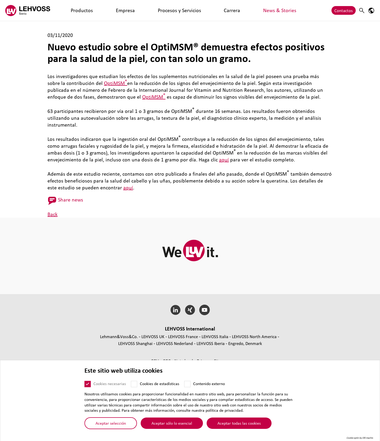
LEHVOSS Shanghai (135, 343)
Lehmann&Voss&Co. (119, 336)
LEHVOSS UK (152, 336)
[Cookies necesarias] (87, 384)
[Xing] (190, 310)
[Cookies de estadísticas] (134, 384)
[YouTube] (204, 310)
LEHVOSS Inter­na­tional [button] (190, 329)
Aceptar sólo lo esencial (171, 423)
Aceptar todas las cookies (239, 423)
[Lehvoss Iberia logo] (28, 10)
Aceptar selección (111, 423)
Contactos (343, 10)
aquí (224, 159)
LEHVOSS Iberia (211, 343)
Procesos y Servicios (126, 10)
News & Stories (184, 10)
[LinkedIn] (175, 310)
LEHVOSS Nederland (174, 343)
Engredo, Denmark (245, 343)
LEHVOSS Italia (215, 336)
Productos (71, 10)
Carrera (157, 10)
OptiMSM (115, 83)
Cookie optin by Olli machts (359, 438)
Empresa (95, 10)
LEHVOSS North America (254, 336)
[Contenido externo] (187, 384)
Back (53, 214)
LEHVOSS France (183, 336)
